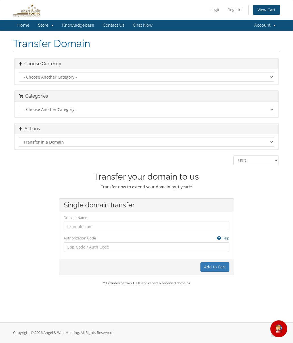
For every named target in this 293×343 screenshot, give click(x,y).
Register (235, 9)
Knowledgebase (78, 25)
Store (46, 25)
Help (223, 238)
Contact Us (113, 25)
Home (23, 25)
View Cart (266, 9)
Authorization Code (147, 238)
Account (265, 25)
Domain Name (75, 217)
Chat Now (142, 25)
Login (215, 9)
